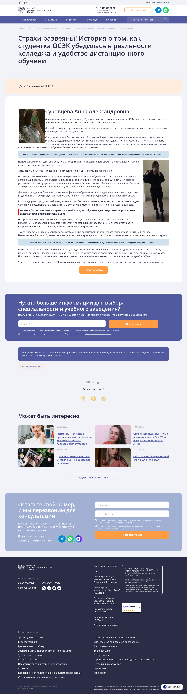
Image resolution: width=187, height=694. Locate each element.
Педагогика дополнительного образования (43, 663)
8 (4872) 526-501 (27, 587)
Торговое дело (102, 650)
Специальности (29, 19)
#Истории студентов (31, 366)
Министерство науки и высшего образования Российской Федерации (106, 579)
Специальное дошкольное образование (117, 641)
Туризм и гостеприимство (32, 655)
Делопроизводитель (105, 646)
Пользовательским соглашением (98, 334)
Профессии (70, 19)
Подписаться (133, 324)
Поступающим (91, 19)
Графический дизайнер (31, 646)
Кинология (100, 672)
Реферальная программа (106, 625)
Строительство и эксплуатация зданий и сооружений (124, 659)
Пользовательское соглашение (103, 610)
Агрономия (100, 668)
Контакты (111, 19)
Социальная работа (29, 659)
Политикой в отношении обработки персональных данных (98, 330)
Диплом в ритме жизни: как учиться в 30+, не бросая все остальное (73, 460)
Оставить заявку (93, 269)
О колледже (51, 19)
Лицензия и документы (105, 566)
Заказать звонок (138, 10)
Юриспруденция (27, 641)
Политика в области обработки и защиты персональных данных (105, 601)
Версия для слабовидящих (157, 2)
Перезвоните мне (132, 534)
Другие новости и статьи (93, 477)
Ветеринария (101, 655)
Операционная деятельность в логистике (41, 677)
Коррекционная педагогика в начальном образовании (49, 672)
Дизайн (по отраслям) (30, 637)
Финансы (23, 668)
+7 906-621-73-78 (51, 583)
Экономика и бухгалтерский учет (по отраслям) (44, 650)
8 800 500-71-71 (107, 8)
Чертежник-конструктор (107, 663)
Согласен (25, 330)
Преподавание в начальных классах (114, 637)
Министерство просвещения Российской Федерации (107, 590)
